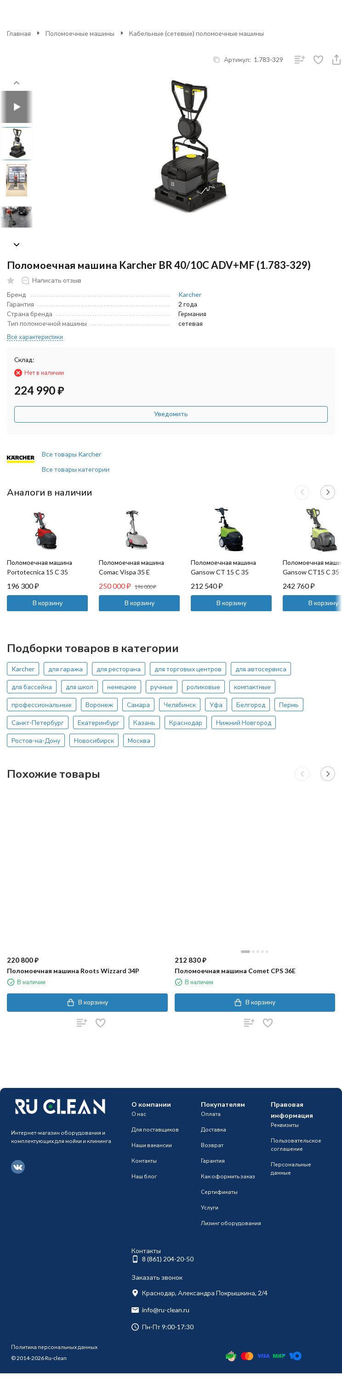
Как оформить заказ (228, 1176)
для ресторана (119, 669)
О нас (138, 1113)
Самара (138, 704)
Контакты (144, 1160)
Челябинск (180, 704)
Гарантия (213, 1160)
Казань (144, 722)
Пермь (289, 704)
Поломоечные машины (80, 33)
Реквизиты (285, 1124)
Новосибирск (94, 740)
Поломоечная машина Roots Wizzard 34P (73, 971)
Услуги (209, 1207)
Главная (19, 33)
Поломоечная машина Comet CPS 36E (235, 971)
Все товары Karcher (71, 454)
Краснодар (185, 722)
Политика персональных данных (54, 1347)
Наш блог (144, 1176)
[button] (16, 244)
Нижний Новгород (243, 722)
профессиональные (41, 704)
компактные (252, 687)
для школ (79, 687)
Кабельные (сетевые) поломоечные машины (196, 33)
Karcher (189, 294)
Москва (139, 740)
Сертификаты (219, 1191)
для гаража (65, 669)
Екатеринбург (99, 722)
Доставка (213, 1129)
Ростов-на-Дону (35, 740)
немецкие (122, 687)
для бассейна (31, 687)
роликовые (203, 687)
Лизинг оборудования (231, 1223)
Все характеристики (35, 336)
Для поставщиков (155, 1129)
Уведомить (171, 414)
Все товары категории (75, 469)
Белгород (250, 704)
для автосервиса (260, 669)
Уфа (216, 704)
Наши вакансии (151, 1145)
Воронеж (99, 704)
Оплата (211, 1113)
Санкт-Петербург (37, 722)
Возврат (212, 1145)
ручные (161, 687)
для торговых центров (188, 669)
